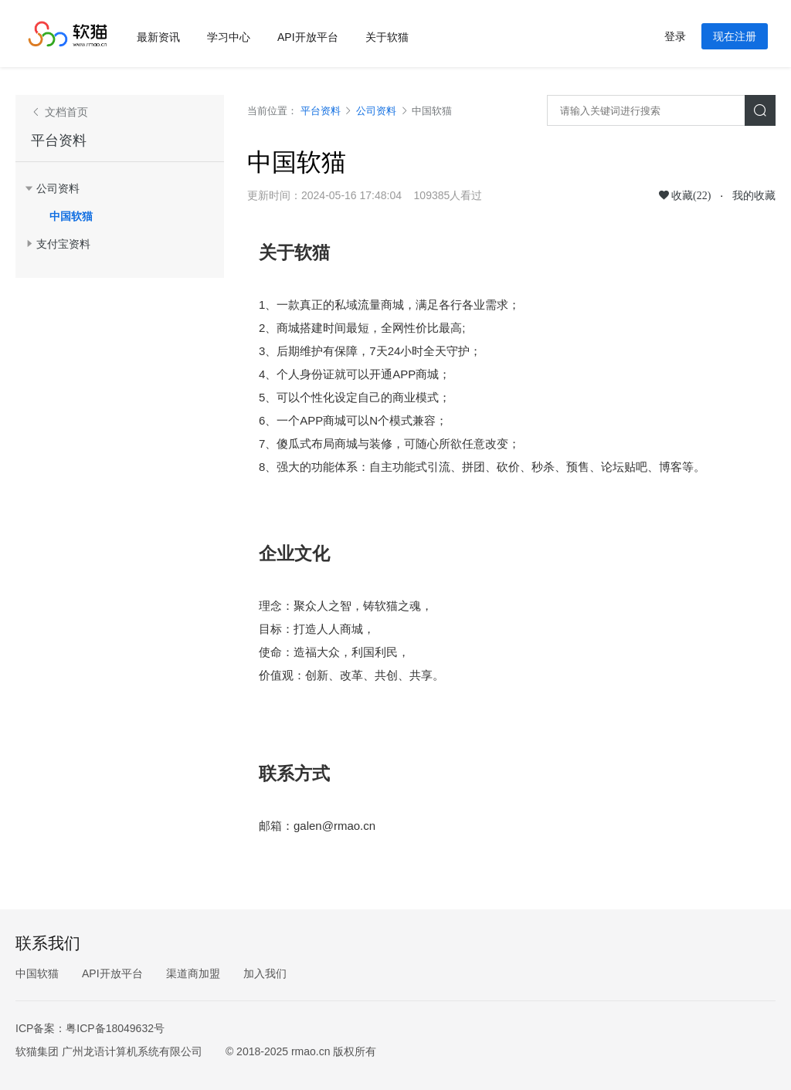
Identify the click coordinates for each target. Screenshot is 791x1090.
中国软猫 (71, 216)
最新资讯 (158, 37)
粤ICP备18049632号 (115, 1028)
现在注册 (734, 36)
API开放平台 (307, 37)
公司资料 (376, 111)
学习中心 (228, 37)
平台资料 (59, 140)
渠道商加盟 (193, 973)
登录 (675, 36)
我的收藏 (754, 195)
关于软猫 (387, 37)
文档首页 (65, 112)
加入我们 (265, 973)
